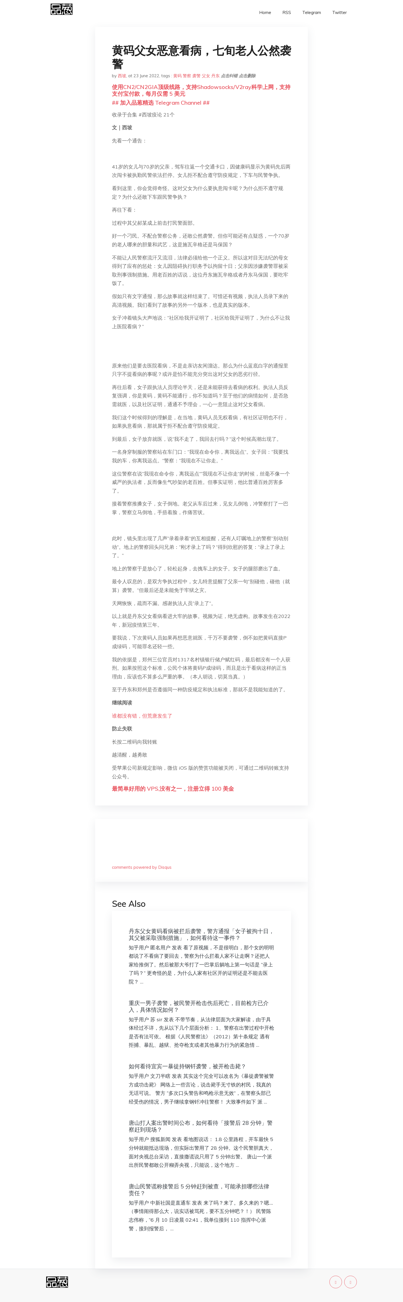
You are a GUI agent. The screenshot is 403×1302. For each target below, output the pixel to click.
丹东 (215, 75)
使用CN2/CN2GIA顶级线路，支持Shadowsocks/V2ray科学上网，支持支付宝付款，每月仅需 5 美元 (201, 90)
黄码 (177, 75)
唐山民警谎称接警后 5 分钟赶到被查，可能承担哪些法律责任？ (199, 1189)
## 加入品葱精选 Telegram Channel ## (161, 102)
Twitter (339, 12)
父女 (206, 75)
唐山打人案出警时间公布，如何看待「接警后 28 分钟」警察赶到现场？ (201, 1126)
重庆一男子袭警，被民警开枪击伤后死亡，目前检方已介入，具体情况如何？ (199, 1006)
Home (265, 12)
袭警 (196, 75)
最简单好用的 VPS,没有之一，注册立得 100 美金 (173, 788)
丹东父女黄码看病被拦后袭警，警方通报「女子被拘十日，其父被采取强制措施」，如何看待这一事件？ (201, 934)
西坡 (122, 75)
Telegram (311, 12)
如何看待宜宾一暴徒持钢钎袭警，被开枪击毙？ (187, 1066)
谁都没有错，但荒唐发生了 (142, 716)
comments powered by (142, 867)
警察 (187, 75)
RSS (286, 12)
